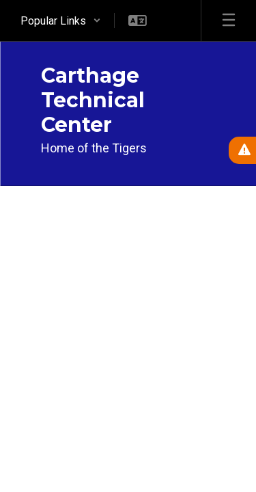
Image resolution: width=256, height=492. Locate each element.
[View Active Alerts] (242, 150)
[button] (61, 20)
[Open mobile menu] (228, 20)
